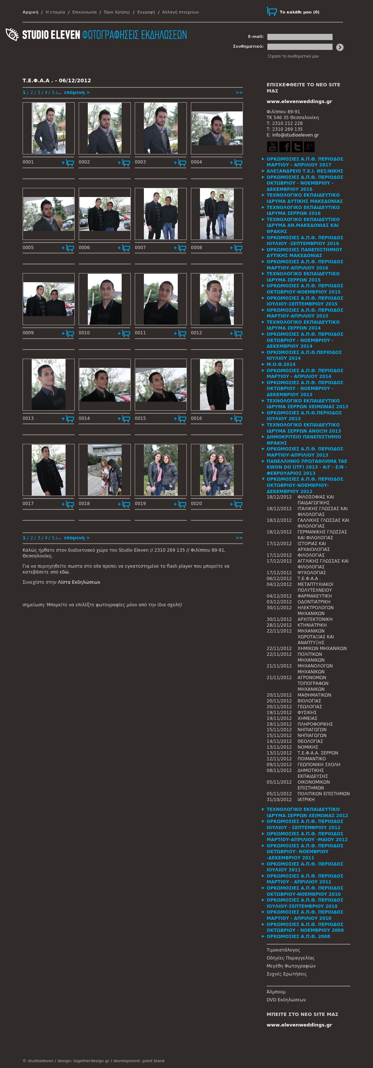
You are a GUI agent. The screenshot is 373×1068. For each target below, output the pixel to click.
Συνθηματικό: (248, 46)
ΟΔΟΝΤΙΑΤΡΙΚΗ (314, 601)
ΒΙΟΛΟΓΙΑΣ (309, 701)
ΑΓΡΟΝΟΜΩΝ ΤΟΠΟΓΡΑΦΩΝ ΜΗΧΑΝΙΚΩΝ (313, 683)
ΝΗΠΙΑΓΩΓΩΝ (312, 729)
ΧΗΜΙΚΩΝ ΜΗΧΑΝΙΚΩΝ (322, 648)
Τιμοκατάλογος (283, 950)
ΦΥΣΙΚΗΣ (307, 712)
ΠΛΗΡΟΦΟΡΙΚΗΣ (315, 724)
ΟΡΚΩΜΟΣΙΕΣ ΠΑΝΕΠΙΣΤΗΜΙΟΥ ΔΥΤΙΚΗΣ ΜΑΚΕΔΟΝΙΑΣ (304, 253)
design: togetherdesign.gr (83, 1061)
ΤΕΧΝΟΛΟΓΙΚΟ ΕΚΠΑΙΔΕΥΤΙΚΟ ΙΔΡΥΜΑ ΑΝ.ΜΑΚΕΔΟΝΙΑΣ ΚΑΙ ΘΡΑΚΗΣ (303, 225)
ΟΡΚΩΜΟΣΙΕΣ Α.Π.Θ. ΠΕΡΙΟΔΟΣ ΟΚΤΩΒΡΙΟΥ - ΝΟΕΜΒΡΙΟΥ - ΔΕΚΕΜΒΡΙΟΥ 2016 (305, 183)
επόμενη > (77, 92)
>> (239, 92)
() (299, 12)
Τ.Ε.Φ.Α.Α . (309, 578)
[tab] (308, 162)
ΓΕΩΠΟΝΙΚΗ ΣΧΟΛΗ (319, 764)
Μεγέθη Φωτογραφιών (291, 966)
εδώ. (65, 572)
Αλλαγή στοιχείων (180, 12)
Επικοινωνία (84, 12)
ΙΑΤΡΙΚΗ (306, 799)
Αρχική (30, 12)
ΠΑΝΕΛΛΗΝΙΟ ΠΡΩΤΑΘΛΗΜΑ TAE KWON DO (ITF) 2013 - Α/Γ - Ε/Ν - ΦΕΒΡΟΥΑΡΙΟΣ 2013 (307, 467)
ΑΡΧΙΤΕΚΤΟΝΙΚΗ (315, 619)
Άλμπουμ (276, 991)
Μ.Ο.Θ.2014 (281, 364)
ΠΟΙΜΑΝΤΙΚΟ (312, 758)
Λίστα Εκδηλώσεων (79, 582)
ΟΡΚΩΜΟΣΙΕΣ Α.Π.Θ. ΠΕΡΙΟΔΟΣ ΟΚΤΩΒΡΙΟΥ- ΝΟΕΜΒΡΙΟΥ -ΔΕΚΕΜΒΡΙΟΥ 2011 (305, 851)
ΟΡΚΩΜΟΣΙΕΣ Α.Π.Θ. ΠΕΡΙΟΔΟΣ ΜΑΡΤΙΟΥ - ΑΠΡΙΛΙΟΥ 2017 (305, 162)
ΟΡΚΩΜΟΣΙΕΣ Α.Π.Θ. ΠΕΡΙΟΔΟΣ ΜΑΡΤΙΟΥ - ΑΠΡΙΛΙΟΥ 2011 (305, 879)
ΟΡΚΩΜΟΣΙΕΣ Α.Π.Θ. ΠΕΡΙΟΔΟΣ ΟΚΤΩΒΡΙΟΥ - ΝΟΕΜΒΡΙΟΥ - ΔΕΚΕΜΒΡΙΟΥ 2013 (305, 388)
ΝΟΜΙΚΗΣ (308, 747)
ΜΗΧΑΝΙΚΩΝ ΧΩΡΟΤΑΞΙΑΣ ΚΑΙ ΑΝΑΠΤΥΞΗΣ (316, 636)
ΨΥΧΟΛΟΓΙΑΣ (312, 572)
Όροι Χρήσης (117, 12)
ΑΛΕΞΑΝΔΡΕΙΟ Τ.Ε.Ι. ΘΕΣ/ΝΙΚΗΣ (305, 171)
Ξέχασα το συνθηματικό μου (293, 56)
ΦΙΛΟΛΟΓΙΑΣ (311, 555)
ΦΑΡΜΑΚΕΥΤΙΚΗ (315, 596)
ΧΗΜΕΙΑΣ (308, 718)
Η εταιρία (55, 12)
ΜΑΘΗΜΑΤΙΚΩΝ (314, 695)
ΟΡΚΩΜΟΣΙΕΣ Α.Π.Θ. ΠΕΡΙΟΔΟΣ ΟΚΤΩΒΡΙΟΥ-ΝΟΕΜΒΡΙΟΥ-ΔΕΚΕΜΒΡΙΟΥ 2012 (305, 485)
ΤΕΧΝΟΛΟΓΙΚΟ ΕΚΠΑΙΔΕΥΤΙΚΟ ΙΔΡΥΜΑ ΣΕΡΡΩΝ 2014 (303, 325)
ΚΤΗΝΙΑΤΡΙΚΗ (312, 625)
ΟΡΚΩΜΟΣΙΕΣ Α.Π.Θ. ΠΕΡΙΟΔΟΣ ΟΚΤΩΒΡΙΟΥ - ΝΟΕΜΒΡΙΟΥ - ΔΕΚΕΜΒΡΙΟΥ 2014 (305, 340)
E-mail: (256, 36)
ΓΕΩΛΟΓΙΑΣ (310, 706)
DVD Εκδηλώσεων (286, 999)
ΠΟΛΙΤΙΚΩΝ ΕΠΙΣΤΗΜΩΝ (324, 793)
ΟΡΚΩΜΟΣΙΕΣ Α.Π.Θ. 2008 (298, 936)
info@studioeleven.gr (295, 135)
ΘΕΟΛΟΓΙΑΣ (310, 741)
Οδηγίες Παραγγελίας (291, 958)
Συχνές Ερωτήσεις (287, 974)
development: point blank (139, 1061)
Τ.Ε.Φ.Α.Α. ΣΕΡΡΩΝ (318, 753)
